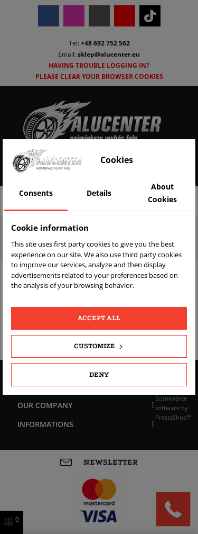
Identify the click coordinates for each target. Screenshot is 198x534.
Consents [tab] (36, 193)
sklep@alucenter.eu (109, 54)
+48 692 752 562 (105, 43)
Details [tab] (99, 193)
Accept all (99, 318)
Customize (99, 346)
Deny (99, 374)
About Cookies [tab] (162, 193)
